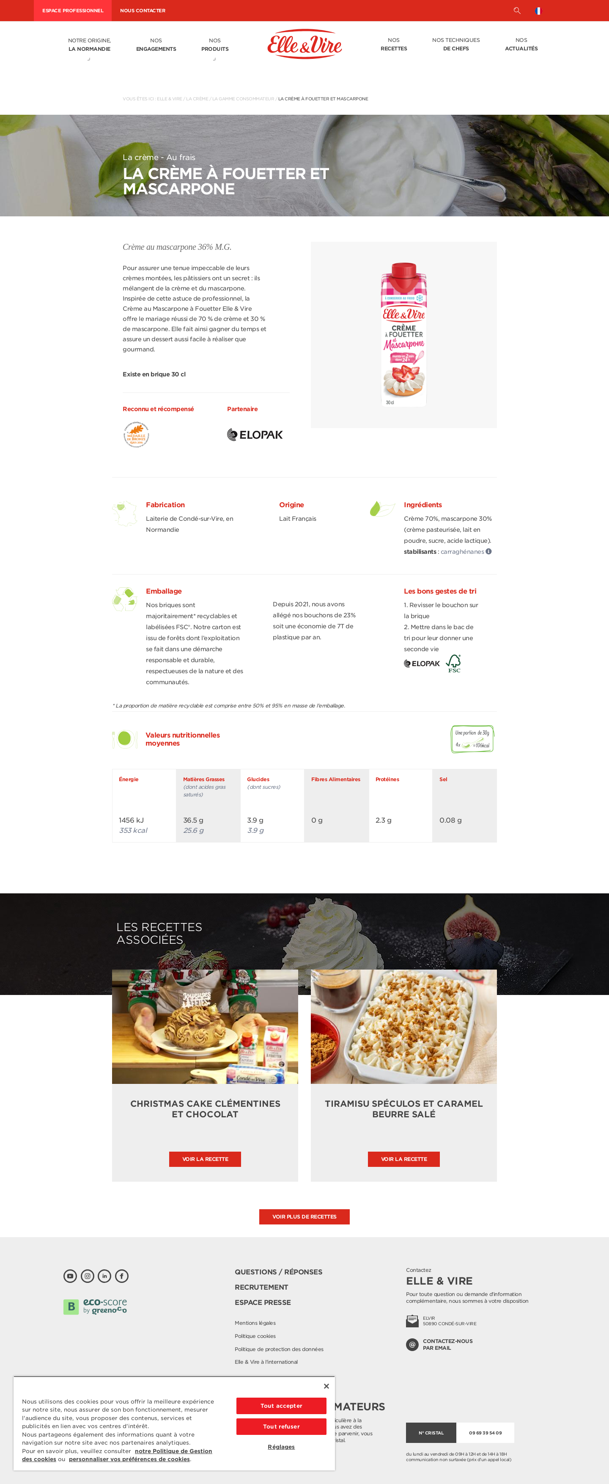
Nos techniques (456, 45)
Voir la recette (205, 1159)
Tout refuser (281, 1426)
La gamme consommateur (243, 98)
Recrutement (261, 1287)
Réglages (281, 1447)
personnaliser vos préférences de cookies (129, 1459)
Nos (156, 45)
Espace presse (263, 1303)
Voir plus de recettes (304, 1216)
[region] (174, 1423)
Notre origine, (89, 45)
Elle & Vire (169, 98)
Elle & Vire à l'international (266, 1362)
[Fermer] (326, 1386)
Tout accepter (281, 1406)
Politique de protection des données (279, 1349)
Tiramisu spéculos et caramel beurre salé (404, 1109)
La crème (197, 98)
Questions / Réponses (278, 1272)
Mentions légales (255, 1323)
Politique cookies (255, 1336)
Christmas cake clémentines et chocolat (205, 1109)
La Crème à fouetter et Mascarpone (323, 98)
